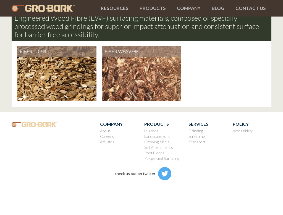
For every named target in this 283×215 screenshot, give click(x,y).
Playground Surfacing (161, 158)
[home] (53, 8)
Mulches (151, 130)
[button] (115, 8)
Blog (218, 8)
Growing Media (156, 141)
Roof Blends (154, 152)
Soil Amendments (158, 147)
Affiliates (107, 141)
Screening (196, 136)
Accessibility (243, 130)
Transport (197, 141)
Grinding (195, 130)
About (105, 130)
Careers (107, 136)
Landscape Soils (157, 136)
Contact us (250, 8)
